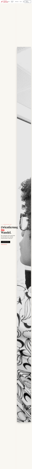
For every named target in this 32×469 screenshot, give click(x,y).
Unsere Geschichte (4, 244)
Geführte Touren (12, 1)
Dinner (21, 1)
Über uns (23, 1)
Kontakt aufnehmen (27, 1)
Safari (9, 1)
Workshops (16, 1)
